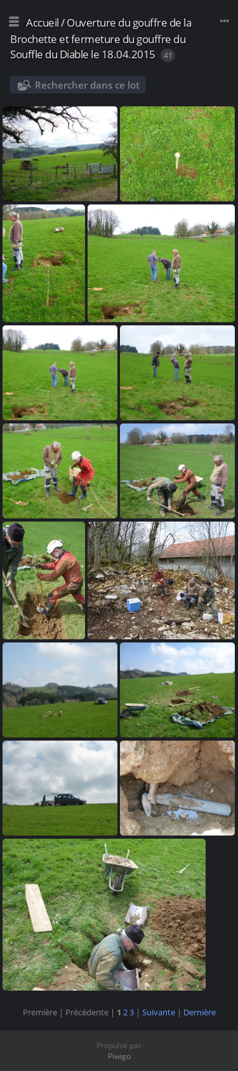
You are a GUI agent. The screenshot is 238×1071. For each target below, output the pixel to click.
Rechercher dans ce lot (87, 84)
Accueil (42, 22)
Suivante (158, 1012)
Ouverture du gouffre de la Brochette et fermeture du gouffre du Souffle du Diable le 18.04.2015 (100, 38)
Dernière (199, 1012)
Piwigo (119, 1056)
